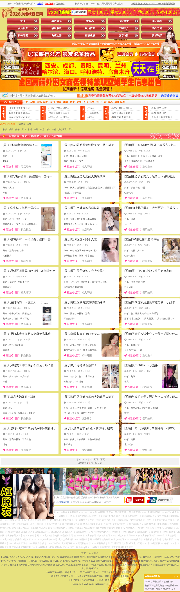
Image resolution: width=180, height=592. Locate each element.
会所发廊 (23, 28)
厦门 (23, 129)
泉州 (30, 129)
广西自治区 (93, 113)
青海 (124, 117)
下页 (102, 459)
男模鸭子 (157, 35)
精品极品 (90, 35)
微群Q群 (123, 35)
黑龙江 (26, 113)
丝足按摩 (90, 28)
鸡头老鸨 (157, 28)
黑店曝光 (56, 21)
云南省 (115, 113)
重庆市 (115, 108)
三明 (42, 129)
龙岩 (48, 129)
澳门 (159, 108)
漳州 (36, 129)
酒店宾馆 (157, 21)
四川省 (122, 108)
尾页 (96, 459)
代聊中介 (124, 28)
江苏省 (59, 108)
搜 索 (82, 95)
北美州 (161, 117)
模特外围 (23, 35)
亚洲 (153, 113)
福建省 (52, 113)
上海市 (52, 108)
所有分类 (57, 136)
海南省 (91, 117)
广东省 (91, 108)
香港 (153, 108)
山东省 (26, 117)
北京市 (12, 108)
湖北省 (59, 117)
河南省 (66, 117)
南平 (17, 129)
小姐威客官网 (63, 502)
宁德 (54, 129)
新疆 (128, 117)
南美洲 (168, 117)
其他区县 (62, 129)
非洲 (164, 113)
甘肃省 (129, 113)
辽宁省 (19, 117)
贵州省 (129, 108)
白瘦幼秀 (56, 35)
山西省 (12, 113)
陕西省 (122, 113)
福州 (5, 129)
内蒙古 (19, 113)
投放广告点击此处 (90, 553)
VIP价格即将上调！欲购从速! (159, 581)
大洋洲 (154, 117)
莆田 (11, 129)
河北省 (26, 108)
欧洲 (159, 113)
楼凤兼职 (56, 28)
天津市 (19, 108)
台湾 (164, 108)
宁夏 (119, 117)
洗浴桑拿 (124, 21)
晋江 (71, 129)
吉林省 (12, 117)
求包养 (90, 21)
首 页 (23, 21)
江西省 (66, 113)
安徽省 (59, 113)
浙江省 (66, 108)
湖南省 (52, 117)
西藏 (114, 117)
